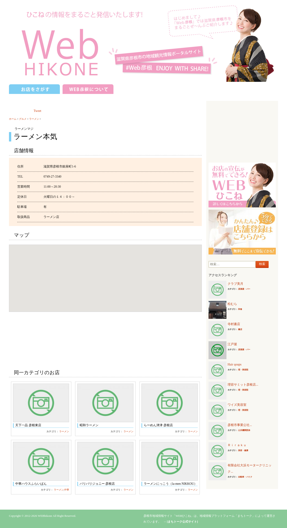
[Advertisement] (242, 131)
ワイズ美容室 (237, 404)
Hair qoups (234, 364)
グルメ (22, 118)
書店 (240, 329)
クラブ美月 (235, 283)
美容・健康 (243, 450)
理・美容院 (243, 370)
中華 (66, 489)
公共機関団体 (244, 430)
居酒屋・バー (244, 289)
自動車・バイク (245, 477)
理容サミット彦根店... (243, 384)
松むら (232, 304)
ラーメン (34, 118)
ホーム (12, 118)
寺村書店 (234, 324)
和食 (240, 309)
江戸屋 (232, 344)
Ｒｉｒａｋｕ (237, 445)
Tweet (37, 111)
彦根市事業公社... (240, 425)
